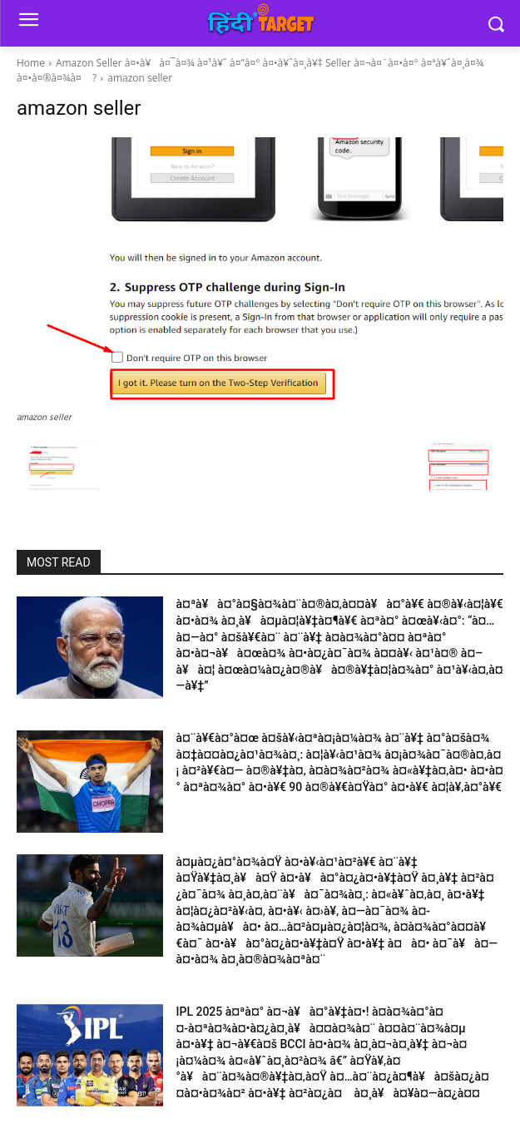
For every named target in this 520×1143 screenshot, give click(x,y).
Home (31, 63)
